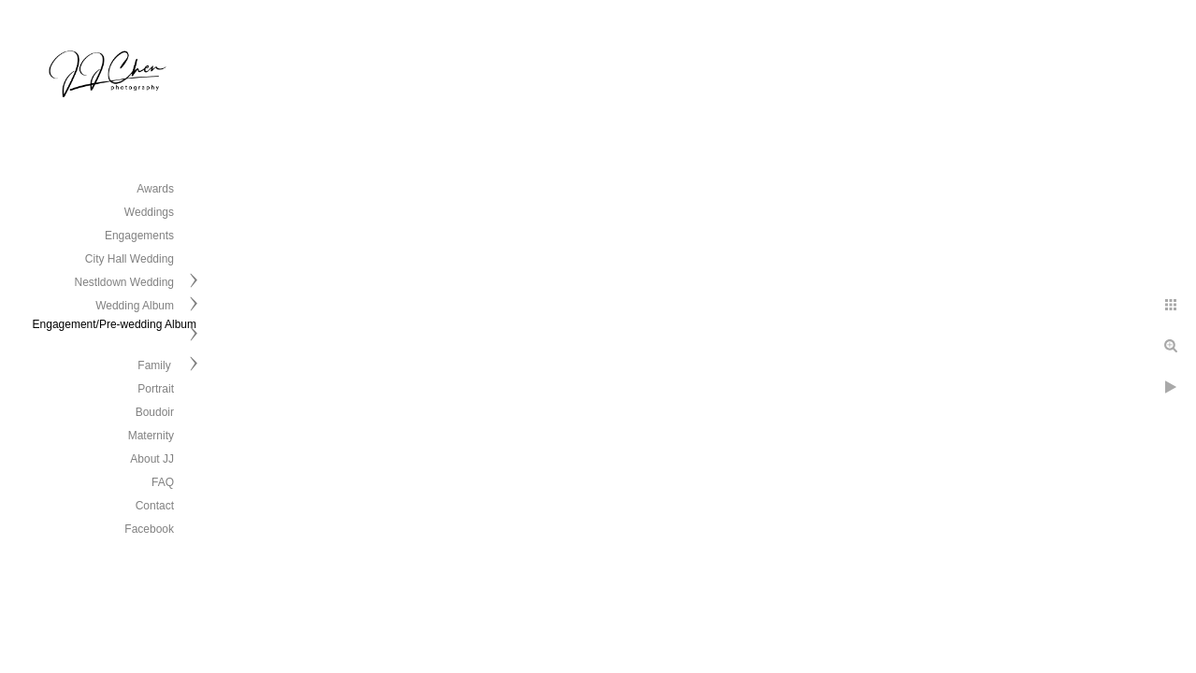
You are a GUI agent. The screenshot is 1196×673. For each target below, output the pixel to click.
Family (155, 365)
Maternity (151, 435)
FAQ (162, 482)
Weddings (149, 212)
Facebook (149, 529)
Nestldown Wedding (124, 282)
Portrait (155, 388)
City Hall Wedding (129, 258)
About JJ (152, 458)
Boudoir (155, 412)
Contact (155, 505)
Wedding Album (134, 305)
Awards (155, 188)
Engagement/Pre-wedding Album (114, 324)
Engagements (139, 235)
